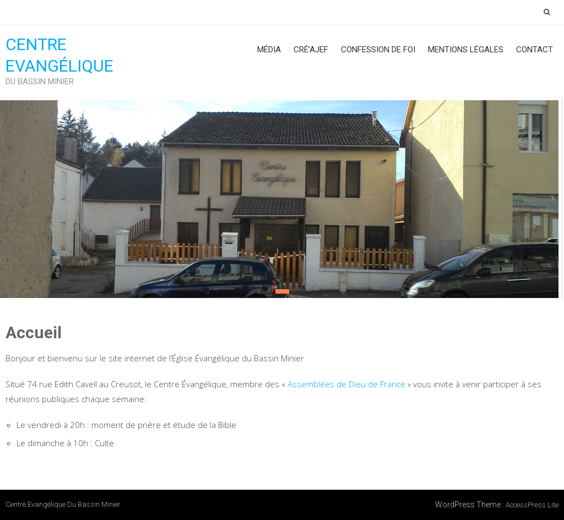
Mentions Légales (465, 50)
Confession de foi (378, 50)
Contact (534, 50)
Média (269, 50)
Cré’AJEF (311, 50)
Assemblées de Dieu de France (346, 383)
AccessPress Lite (532, 505)
